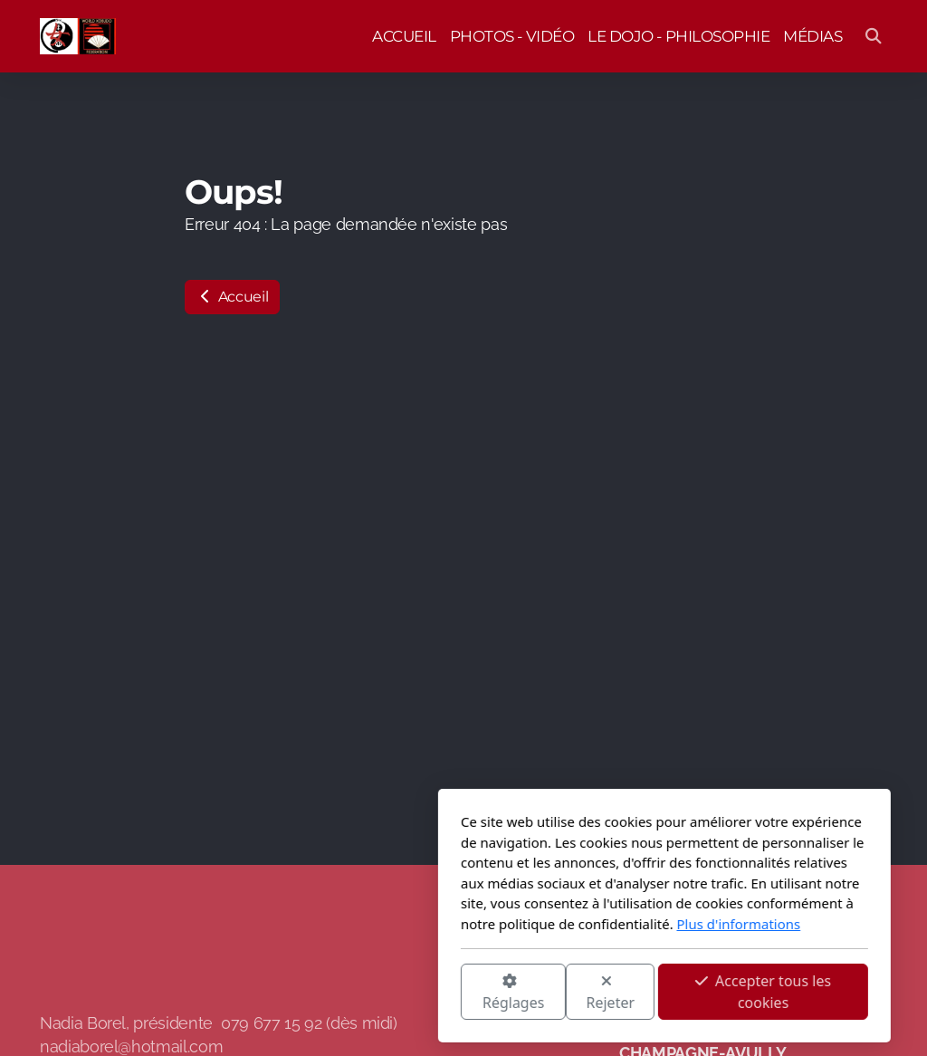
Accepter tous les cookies (562, 992)
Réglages (312, 993)
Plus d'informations (538, 924)
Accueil (232, 296)
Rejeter (410, 993)
